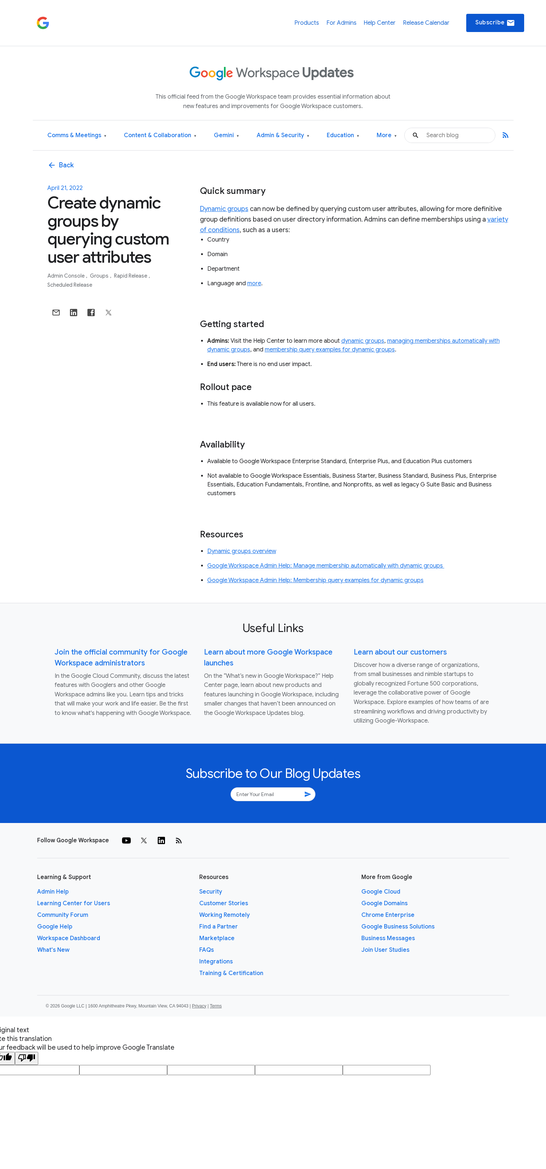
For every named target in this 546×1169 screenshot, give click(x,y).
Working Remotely (224, 915)
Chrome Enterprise (388, 915)
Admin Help (53, 891)
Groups (100, 276)
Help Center (380, 23)
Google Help (54, 926)
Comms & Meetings (76, 135)
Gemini (226, 135)
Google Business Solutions (398, 926)
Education (343, 135)
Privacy (199, 1006)
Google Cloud (380, 891)
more (254, 283)
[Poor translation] (26, 1058)
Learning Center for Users (73, 903)
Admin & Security (283, 135)
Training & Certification (231, 973)
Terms (216, 1006)
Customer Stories (223, 903)
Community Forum (62, 915)
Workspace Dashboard (68, 938)
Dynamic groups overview (241, 551)
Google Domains (384, 903)
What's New (53, 950)
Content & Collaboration (160, 135)
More (387, 135)
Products (306, 23)
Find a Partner (218, 926)
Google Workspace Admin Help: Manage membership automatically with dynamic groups (325, 565)
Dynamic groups (224, 209)
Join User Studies (385, 950)
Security (210, 891)
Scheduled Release (69, 285)
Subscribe (495, 23)
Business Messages (388, 938)
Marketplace (217, 938)
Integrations (216, 961)
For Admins (341, 23)
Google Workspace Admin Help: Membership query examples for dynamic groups (315, 580)
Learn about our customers (400, 652)
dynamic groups (362, 341)
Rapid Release (131, 276)
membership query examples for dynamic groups (330, 349)
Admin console (66, 276)
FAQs (206, 950)
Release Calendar (426, 23)
